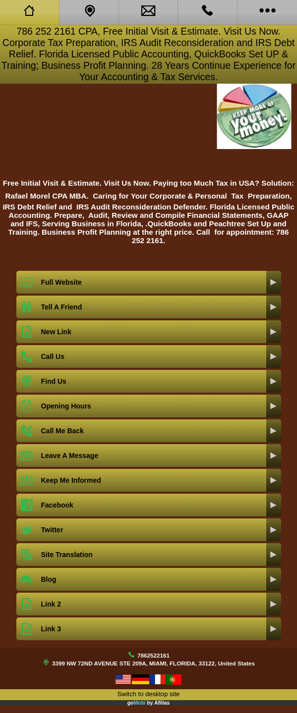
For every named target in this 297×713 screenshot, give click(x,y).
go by (148, 703)
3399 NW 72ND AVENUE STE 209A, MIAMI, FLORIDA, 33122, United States (153, 663)
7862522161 (153, 655)
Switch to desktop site (149, 694)
